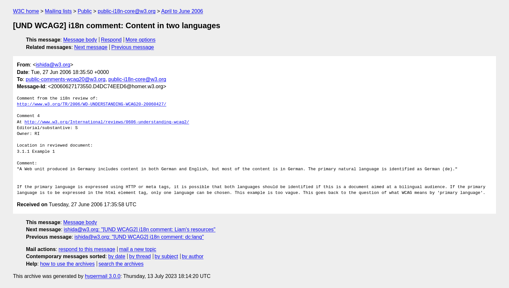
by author (193, 256)
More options (141, 39)
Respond (111, 39)
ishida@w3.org (53, 64)
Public (85, 11)
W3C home (26, 11)
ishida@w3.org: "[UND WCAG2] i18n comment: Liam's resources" (140, 229)
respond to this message (86, 249)
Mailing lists (58, 11)
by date (116, 256)
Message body (80, 39)
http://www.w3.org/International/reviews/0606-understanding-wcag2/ (106, 122)
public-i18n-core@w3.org (126, 11)
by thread (140, 256)
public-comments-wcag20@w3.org (66, 79)
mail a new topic (137, 249)
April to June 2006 (182, 11)
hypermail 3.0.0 (102, 276)
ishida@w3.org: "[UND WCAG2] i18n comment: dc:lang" (139, 237)
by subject (166, 256)
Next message (90, 47)
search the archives (121, 264)
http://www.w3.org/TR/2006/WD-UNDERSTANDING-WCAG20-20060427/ (91, 104)
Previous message (132, 47)
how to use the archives (67, 264)
